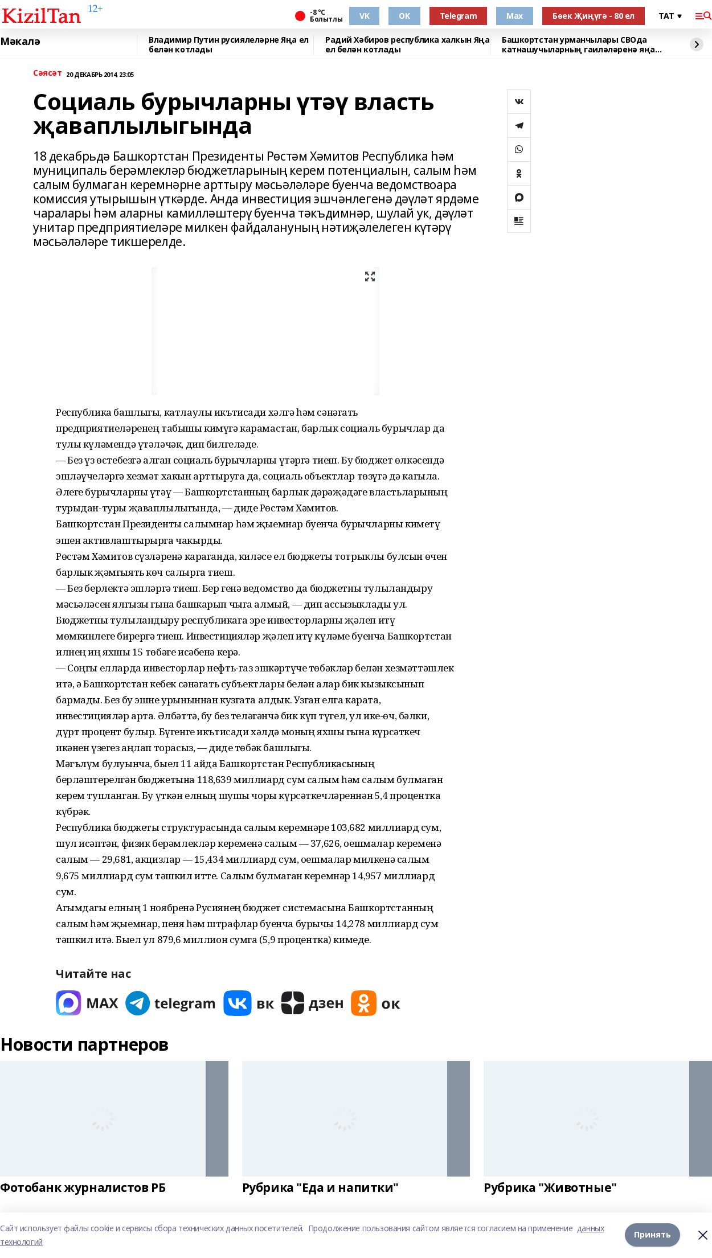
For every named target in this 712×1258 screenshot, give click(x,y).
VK (364, 15)
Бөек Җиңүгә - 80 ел (594, 15)
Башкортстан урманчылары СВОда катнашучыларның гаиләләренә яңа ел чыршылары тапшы (578, 44)
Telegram (458, 15)
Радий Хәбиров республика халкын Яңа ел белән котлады (407, 44)
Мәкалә (20, 41)
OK (404, 15)
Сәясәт (47, 73)
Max (514, 15)
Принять (652, 1235)
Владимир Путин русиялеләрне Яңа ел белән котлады (229, 44)
